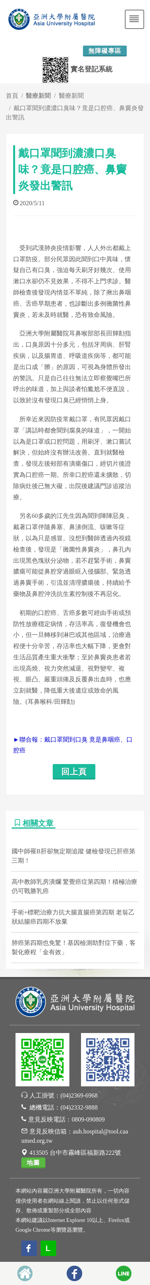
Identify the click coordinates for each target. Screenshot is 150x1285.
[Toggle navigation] (134, 19)
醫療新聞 (71, 95)
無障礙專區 (104, 51)
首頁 (12, 95)
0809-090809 (88, 1119)
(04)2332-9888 (79, 1107)
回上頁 (74, 771)
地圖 (33, 1162)
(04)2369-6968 (79, 1095)
